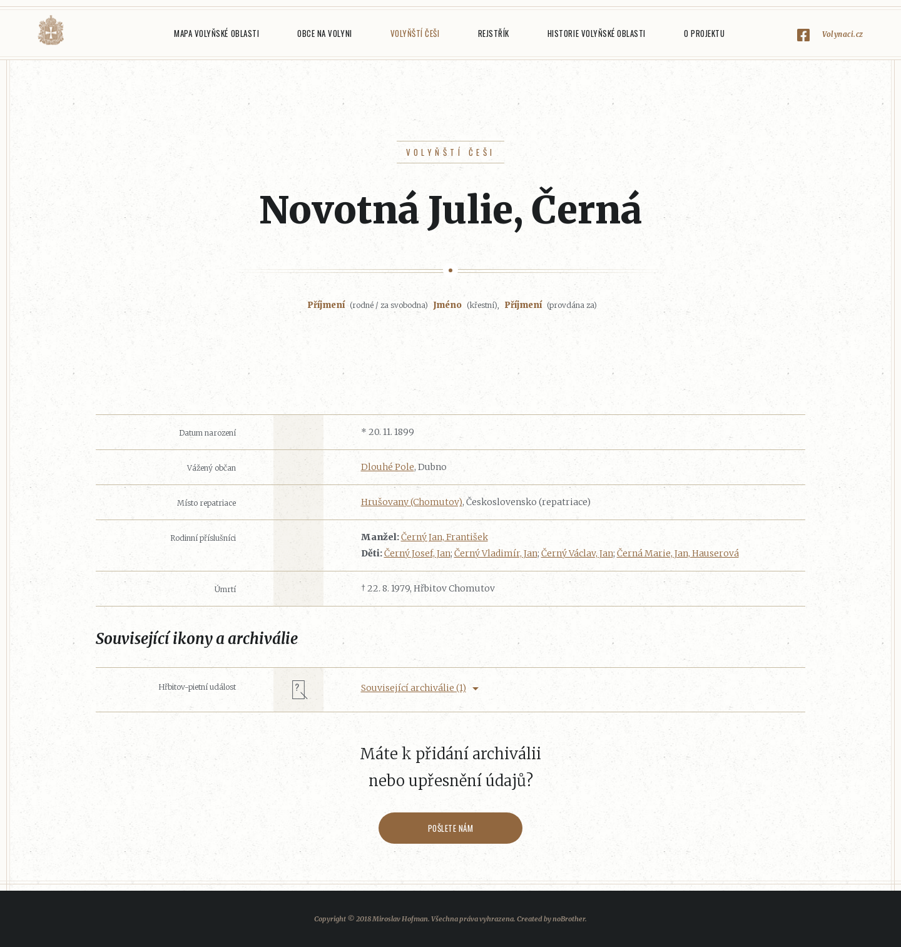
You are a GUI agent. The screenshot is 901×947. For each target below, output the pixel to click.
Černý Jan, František (444, 537)
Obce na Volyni (324, 33)
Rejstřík (493, 33)
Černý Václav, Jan (577, 553)
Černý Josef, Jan (417, 553)
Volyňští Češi (415, 33)
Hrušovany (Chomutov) (411, 502)
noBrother (568, 918)
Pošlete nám (451, 828)
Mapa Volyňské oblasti (216, 33)
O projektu (704, 33)
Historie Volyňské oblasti (596, 33)
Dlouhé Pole (387, 467)
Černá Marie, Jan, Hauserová (678, 553)
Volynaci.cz (842, 34)
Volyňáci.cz (51, 30)
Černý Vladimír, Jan (495, 553)
